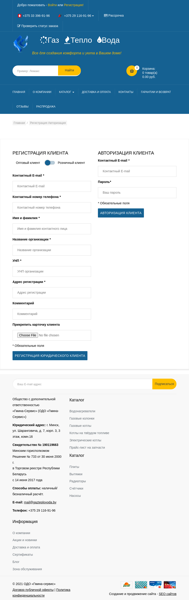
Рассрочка (116, 15)
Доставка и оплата (26, 546)
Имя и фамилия (26, 218)
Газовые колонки (81, 417)
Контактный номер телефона (37, 197)
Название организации (32, 240)
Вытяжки (75, 472)
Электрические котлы (85, 438)
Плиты (74, 465)
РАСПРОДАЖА (45, 107)
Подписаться (165, 382)
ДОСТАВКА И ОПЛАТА (96, 92)
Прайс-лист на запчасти (87, 446)
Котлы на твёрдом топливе (89, 431)
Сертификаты (23, 553)
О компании (21, 531)
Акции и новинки (25, 538)
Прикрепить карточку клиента (36, 325)
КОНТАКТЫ (126, 92)
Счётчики (76, 487)
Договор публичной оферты (33, 588)
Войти (52, 5)
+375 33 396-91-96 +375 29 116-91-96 (55, 15)
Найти (69, 71)
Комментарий (23, 303)
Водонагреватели (82, 410)
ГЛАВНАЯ (19, 92)
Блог (16, 560)
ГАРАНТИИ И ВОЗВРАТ (156, 92)
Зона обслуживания (27, 567)
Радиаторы (77, 480)
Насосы (75, 494)
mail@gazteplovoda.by (40, 500)
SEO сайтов (167, 592)
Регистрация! (74, 5)
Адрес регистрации (29, 282)
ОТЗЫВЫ (22, 107)
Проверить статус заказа (39, 26)
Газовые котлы (80, 424)
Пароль (104, 182)
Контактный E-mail (28, 176)
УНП (17, 261)
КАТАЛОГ (66, 92)
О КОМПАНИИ (42, 92)
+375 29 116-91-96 (42, 509)
